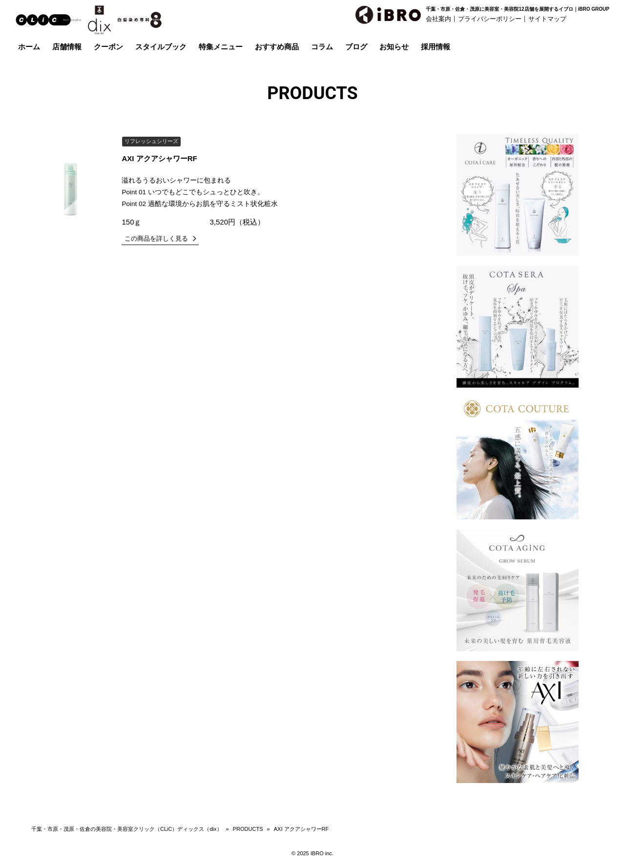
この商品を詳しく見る (156, 238)
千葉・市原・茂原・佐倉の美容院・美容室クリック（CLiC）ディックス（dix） (126, 829)
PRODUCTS (248, 829)
